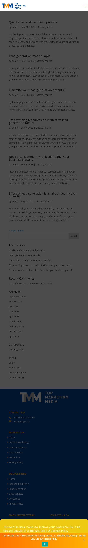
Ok (44, 544)
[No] (84, 540)
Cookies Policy (59, 531)
